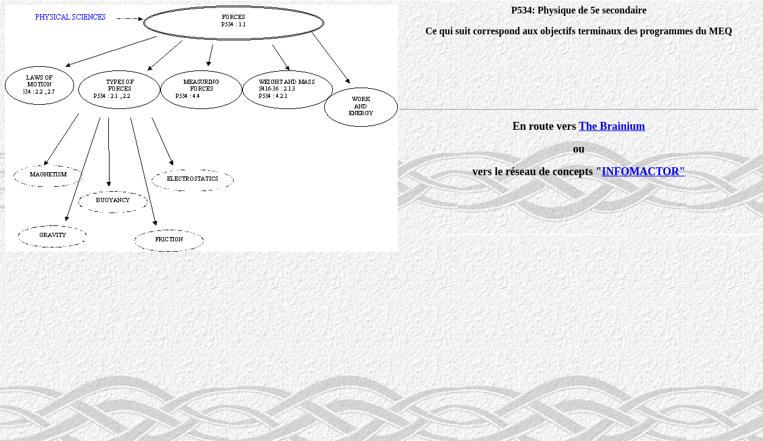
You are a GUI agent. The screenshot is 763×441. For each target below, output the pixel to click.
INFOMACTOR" (643, 171)
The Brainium (612, 126)
